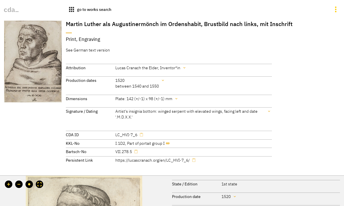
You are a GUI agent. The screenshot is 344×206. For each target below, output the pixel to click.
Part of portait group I (146, 143)
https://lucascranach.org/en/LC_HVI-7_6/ (152, 160)
